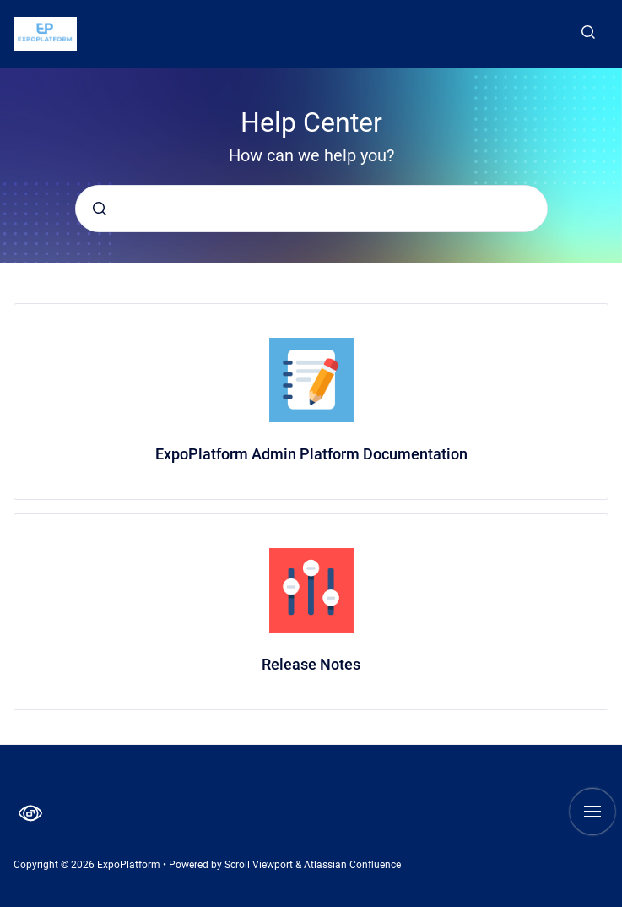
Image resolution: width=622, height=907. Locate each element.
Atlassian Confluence (352, 865)
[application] (617, 903)
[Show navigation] (592, 811)
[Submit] (99, 208)
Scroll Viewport (259, 865)
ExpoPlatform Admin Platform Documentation (311, 454)
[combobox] (311, 208)
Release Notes (311, 664)
